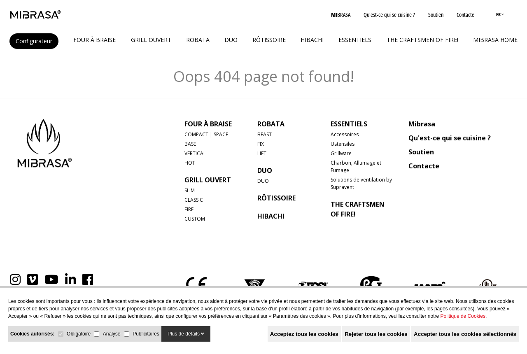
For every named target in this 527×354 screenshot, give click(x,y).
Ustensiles (342, 143)
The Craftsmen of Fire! (422, 40)
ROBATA (198, 40)
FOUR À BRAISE (94, 40)
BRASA (340, 15)
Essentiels (354, 40)
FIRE (189, 209)
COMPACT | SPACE (206, 134)
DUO (231, 40)
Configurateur (34, 41)
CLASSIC (193, 199)
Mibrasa (421, 123)
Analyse (112, 334)
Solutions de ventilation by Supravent (361, 183)
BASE (190, 143)
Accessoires (345, 134)
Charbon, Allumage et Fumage (356, 166)
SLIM (189, 190)
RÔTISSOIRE (269, 40)
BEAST (264, 134)
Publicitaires (146, 334)
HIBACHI (312, 40)
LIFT (261, 153)
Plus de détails (186, 334)
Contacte (465, 15)
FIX (260, 143)
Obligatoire (79, 334)
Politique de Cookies (463, 316)
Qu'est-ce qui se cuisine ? (389, 15)
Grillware (341, 153)
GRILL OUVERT (151, 40)
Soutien (435, 15)
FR (500, 14)
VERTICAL (195, 153)
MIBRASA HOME (495, 40)
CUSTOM (194, 218)
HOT (189, 162)
